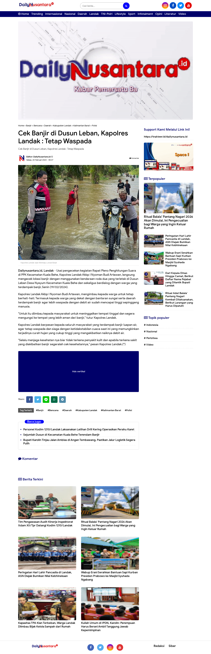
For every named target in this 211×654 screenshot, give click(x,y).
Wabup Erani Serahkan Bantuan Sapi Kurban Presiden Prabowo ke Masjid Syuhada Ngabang (109, 576)
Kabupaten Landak (62, 125)
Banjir (28, 125)
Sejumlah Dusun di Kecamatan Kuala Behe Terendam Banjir (61, 434)
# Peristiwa (151, 338)
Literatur (170, 14)
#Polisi (128, 410)
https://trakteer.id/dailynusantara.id (165, 136)
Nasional (69, 14)
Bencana (38, 125)
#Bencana (53, 410)
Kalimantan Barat (81, 125)
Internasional (53, 14)
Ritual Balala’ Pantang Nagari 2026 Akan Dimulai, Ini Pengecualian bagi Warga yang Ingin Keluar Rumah (108, 525)
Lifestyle (120, 14)
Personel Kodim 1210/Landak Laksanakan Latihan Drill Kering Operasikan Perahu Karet (78, 429)
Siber (172, 646)
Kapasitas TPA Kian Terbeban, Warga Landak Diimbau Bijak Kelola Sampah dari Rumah (46, 624)
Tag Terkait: (26, 410)
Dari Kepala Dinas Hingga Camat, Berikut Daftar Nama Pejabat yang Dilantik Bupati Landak (179, 279)
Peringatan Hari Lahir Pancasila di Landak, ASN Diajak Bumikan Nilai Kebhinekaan (45, 574)
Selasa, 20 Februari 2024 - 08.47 (39, 160)
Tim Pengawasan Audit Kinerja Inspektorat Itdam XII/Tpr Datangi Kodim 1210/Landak (45, 523)
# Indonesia (151, 325)
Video (182, 14)
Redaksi (159, 646)
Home (23, 14)
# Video (148, 344)
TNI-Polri (106, 14)
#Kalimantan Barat (111, 410)
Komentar (134, 158)
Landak (94, 14)
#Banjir (40, 410)
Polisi (94, 125)
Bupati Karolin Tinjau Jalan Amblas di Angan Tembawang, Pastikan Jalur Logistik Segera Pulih (79, 441)
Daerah (82, 14)
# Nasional (150, 331)
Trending (37, 14)
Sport (131, 14)
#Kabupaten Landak (86, 410)
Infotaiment (145, 14)
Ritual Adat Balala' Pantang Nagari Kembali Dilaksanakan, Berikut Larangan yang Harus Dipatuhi (179, 299)
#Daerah (67, 410)
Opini (158, 14)
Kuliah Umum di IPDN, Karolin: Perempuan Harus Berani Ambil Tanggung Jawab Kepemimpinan (108, 626)
